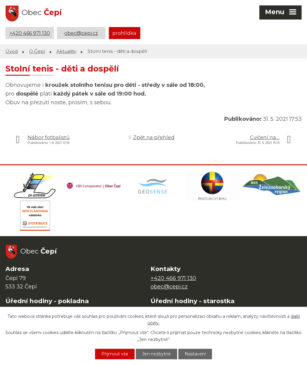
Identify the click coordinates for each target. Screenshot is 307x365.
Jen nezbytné (156, 354)
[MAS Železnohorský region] (272, 186)
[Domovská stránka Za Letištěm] (35, 186)
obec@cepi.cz (81, 33)
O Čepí (37, 51)
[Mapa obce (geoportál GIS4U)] (153, 186)
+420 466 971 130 (30, 33)
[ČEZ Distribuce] (35, 216)
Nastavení (195, 354)
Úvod (11, 51)
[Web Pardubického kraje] (213, 186)
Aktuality (66, 51)
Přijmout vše (114, 354)
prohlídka (124, 33)
